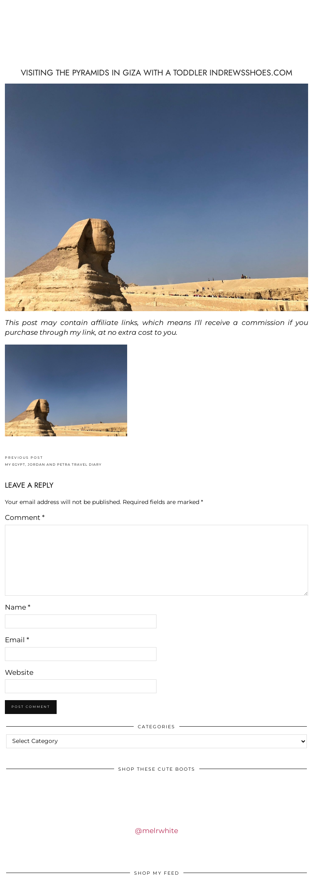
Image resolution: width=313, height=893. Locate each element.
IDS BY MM (56, 37)
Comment (25, 517)
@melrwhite (156, 831)
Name (18, 607)
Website (19, 672)
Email (17, 640)
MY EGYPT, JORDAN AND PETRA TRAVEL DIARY (53, 460)
